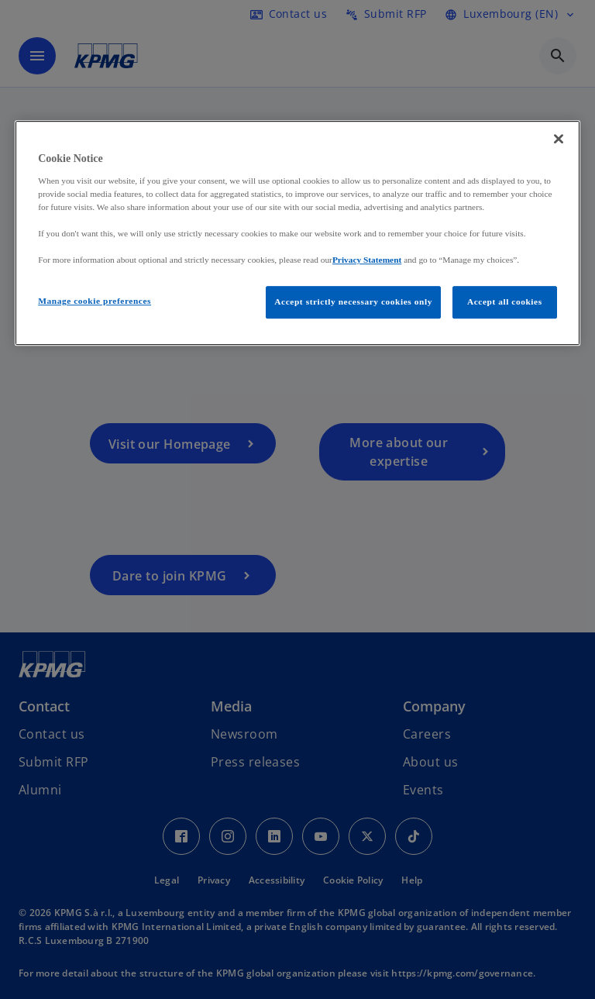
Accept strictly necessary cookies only (353, 302)
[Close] (559, 139)
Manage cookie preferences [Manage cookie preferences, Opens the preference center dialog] (94, 301)
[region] (297, 233)
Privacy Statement (366, 259)
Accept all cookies (504, 302)
